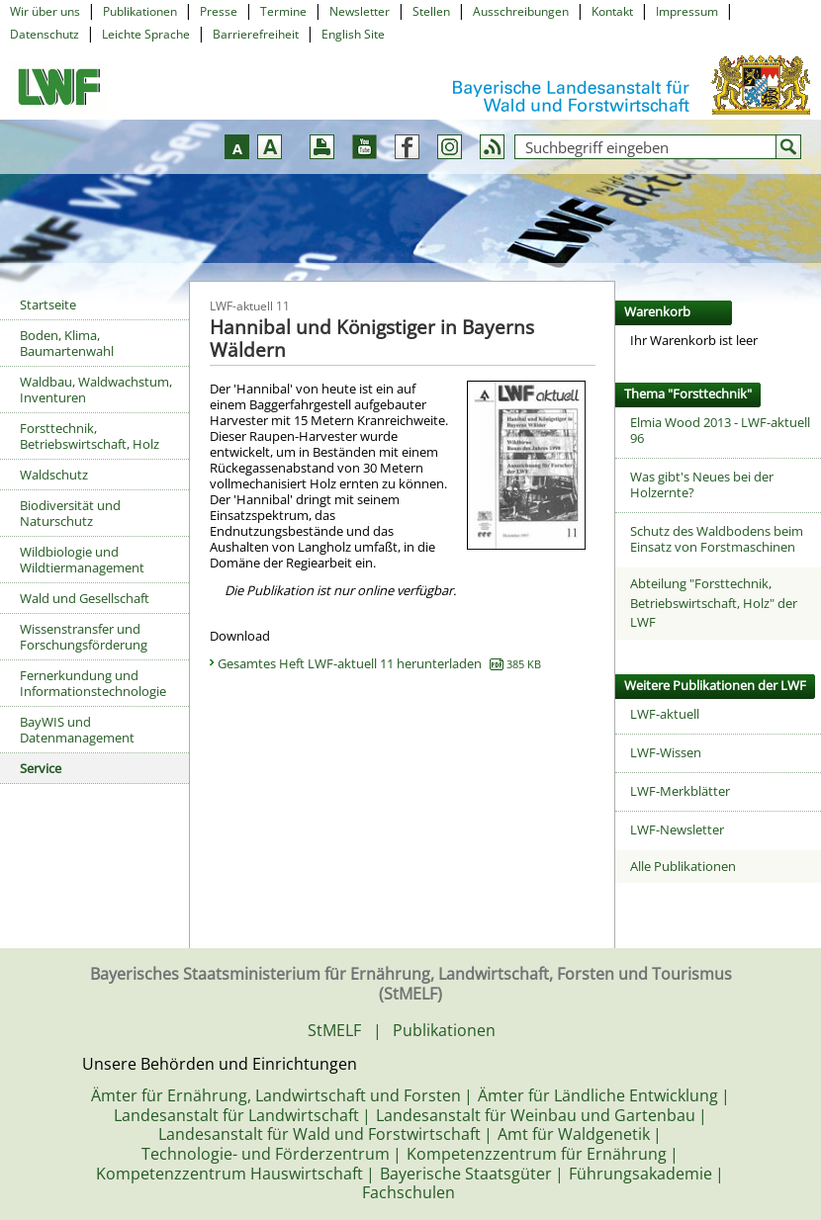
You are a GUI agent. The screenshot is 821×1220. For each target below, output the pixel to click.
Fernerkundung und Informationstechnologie (93, 683)
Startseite (48, 304)
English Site (353, 34)
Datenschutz (44, 34)
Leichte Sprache (146, 34)
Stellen (431, 11)
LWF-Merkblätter (680, 791)
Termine (283, 11)
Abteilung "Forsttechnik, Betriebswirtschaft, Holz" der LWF (713, 602)
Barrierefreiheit (256, 34)
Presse (218, 11)
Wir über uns (45, 11)
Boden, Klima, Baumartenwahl (67, 343)
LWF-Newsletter (677, 829)
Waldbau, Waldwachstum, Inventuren (96, 389)
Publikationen (140, 11)
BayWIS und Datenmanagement (77, 729)
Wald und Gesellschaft (84, 598)
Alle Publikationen (683, 866)
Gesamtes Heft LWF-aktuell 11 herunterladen (379, 663)
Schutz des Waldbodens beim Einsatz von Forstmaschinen (716, 539)
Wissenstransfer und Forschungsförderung (83, 637)
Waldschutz (54, 474)
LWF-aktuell (664, 714)
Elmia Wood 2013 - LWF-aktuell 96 (720, 430)
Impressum (687, 11)
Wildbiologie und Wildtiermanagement (82, 559)
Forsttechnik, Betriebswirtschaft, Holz (89, 436)
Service (40, 768)
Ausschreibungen (521, 11)
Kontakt (612, 11)
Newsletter (359, 11)
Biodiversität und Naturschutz (70, 513)
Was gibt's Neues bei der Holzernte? (702, 484)
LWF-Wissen (665, 752)
